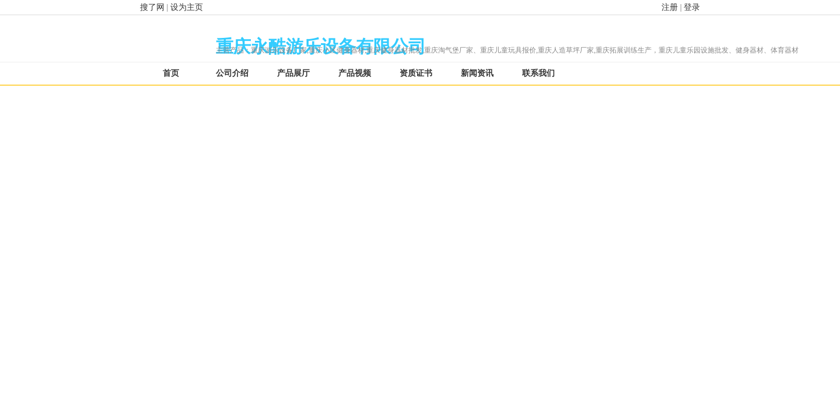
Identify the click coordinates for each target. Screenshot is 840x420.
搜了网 (152, 7)
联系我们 (538, 73)
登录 (692, 7)
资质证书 (416, 73)
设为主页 (186, 7)
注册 (670, 7)
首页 (171, 73)
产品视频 (354, 73)
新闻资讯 (477, 73)
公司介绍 (232, 73)
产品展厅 (293, 73)
